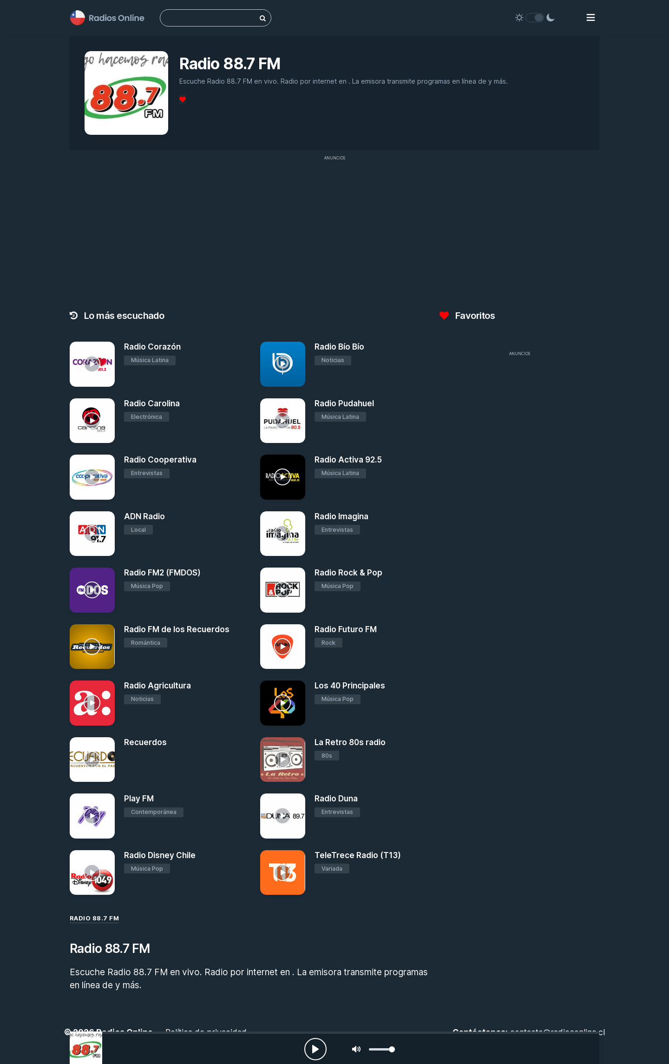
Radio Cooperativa (160, 459)
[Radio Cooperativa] (92, 477)
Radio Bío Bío (339, 346)
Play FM (139, 798)
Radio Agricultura (157, 685)
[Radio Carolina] (92, 420)
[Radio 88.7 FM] (86, 1047)
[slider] (382, 1049)
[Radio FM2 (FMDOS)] (92, 590)
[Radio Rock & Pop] (282, 590)
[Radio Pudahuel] (282, 420)
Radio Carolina (152, 403)
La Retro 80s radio (350, 742)
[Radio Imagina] (282, 533)
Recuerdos (145, 742)
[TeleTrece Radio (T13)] (282, 872)
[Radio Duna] (282, 816)
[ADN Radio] (92, 533)
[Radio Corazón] (92, 364)
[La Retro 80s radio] (282, 759)
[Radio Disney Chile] (92, 872)
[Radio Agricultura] (92, 703)
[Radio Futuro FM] (282, 646)
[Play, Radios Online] (315, 1049)
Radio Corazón (152, 346)
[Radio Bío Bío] (282, 364)
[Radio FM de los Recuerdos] (92, 646)
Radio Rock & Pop (348, 572)
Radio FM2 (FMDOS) (162, 572)
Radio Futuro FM (346, 629)
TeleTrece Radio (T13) (358, 855)
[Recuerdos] (92, 759)
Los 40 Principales (350, 685)
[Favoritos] (182, 99)
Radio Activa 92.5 (348, 459)
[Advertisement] (334, 230)
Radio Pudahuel (344, 403)
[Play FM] (92, 816)
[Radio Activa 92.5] (282, 477)
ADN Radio (144, 516)
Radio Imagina (341, 516)
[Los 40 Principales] (282, 703)
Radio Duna (336, 798)
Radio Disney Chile (160, 855)
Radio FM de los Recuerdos (177, 629)
